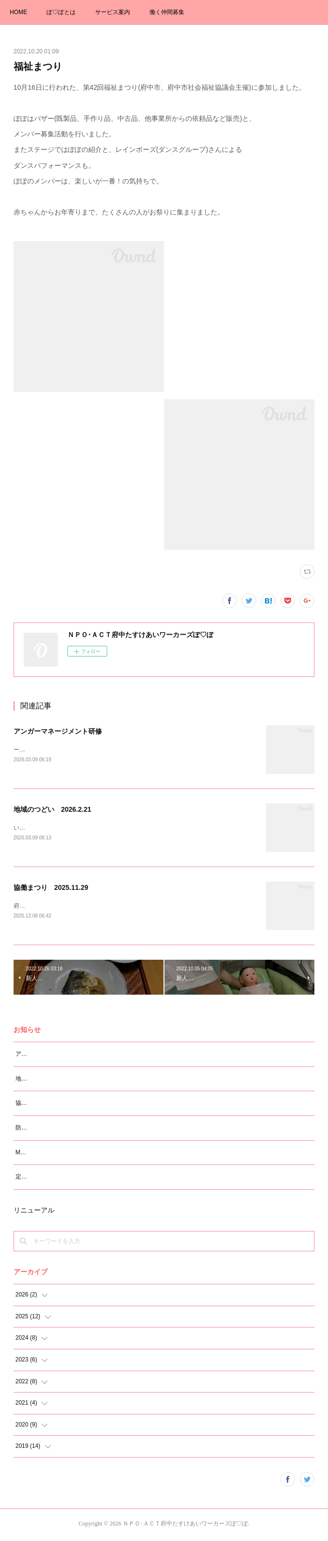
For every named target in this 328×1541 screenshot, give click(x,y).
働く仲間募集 (166, 12)
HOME (18, 12)
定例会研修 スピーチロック (53, 1178)
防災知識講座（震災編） (48, 1129)
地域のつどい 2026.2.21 (52, 810)
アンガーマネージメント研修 (58, 731)
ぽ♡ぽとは (61, 12)
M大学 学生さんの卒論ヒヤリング (59, 1154)
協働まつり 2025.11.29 (51, 889)
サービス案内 (112, 12)
